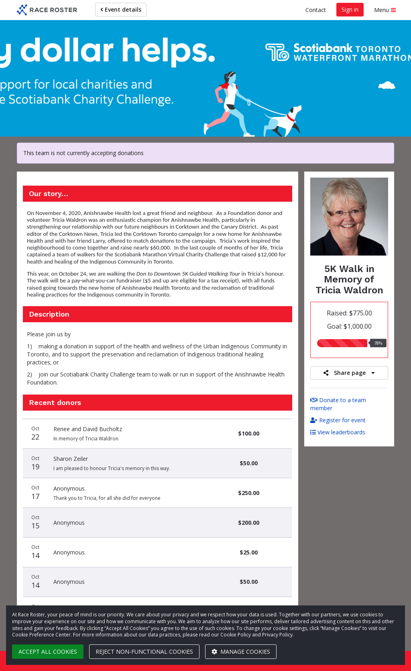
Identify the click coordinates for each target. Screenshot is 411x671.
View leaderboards (337, 432)
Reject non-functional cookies (144, 651)
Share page (349, 372)
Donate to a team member (338, 404)
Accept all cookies (47, 651)
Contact (315, 10)
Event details (120, 9)
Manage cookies (241, 651)
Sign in (350, 9)
